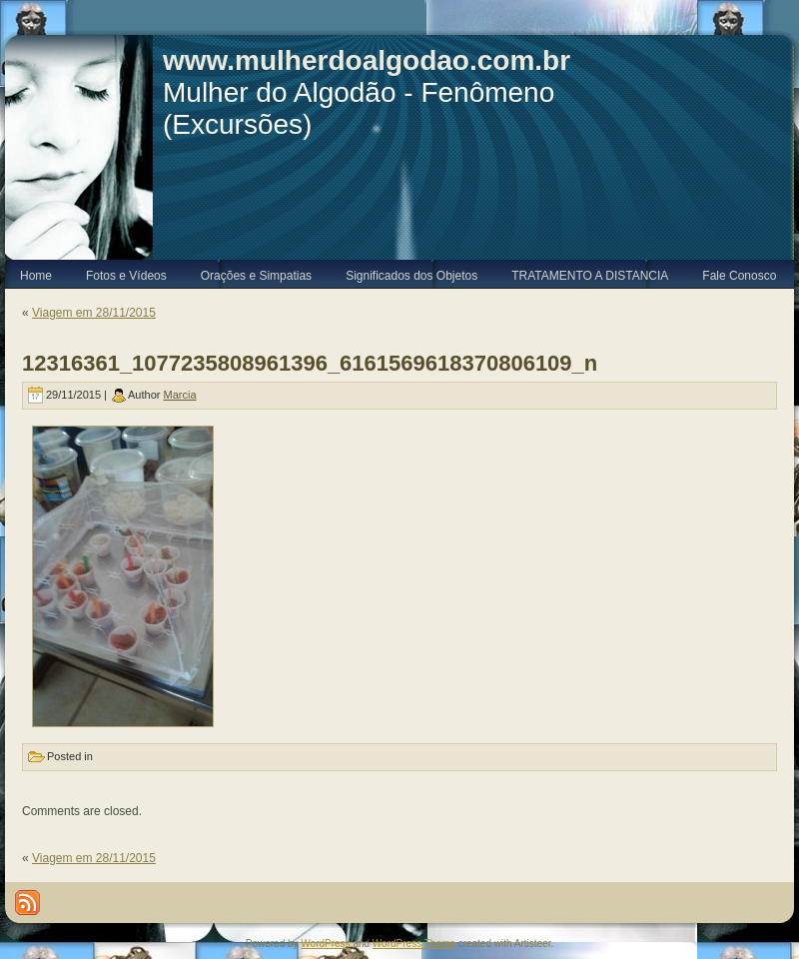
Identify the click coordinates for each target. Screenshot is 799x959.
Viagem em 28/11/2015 (94, 313)
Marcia (180, 395)
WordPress (325, 943)
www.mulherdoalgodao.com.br (366, 60)
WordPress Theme (414, 943)
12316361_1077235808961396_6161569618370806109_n (309, 363)
